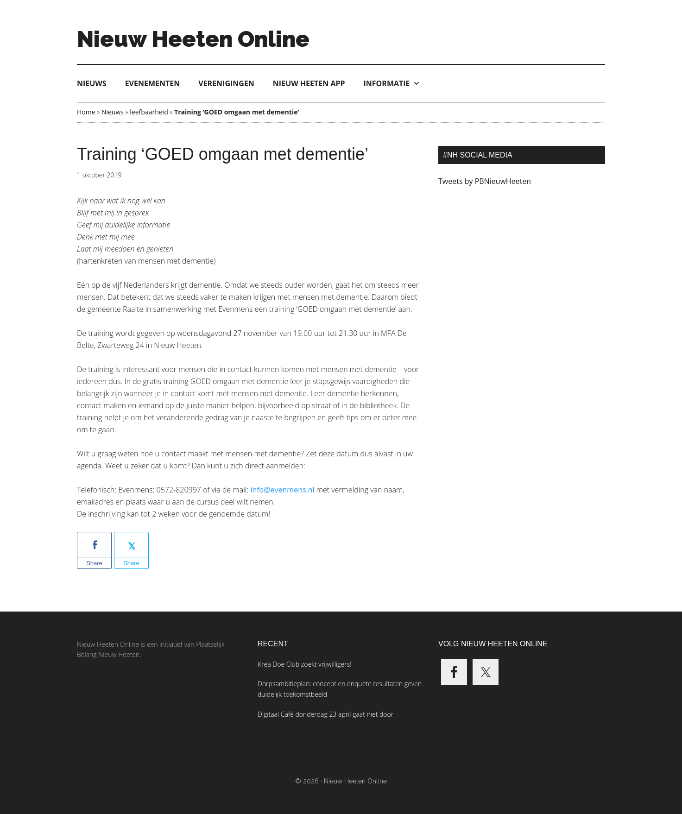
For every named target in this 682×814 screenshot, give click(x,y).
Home (86, 111)
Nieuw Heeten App (309, 83)
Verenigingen (226, 83)
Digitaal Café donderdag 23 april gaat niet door (325, 714)
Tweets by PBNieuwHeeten (484, 181)
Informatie (392, 83)
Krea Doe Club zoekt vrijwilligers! (305, 664)
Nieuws (92, 83)
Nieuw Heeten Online (193, 39)
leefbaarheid (149, 111)
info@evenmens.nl (282, 490)
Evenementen (152, 83)
